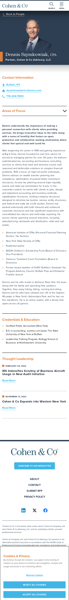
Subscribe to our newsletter (34, 465)
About (34, 479)
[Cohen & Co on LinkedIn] (23, 510)
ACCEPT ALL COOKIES (34, 595)
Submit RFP (34, 491)
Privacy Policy (34, 497)
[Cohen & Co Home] (15, 6)
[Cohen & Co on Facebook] (45, 510)
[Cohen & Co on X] (34, 510)
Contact (34, 485)
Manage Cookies (34, 576)
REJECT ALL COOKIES (34, 585)
